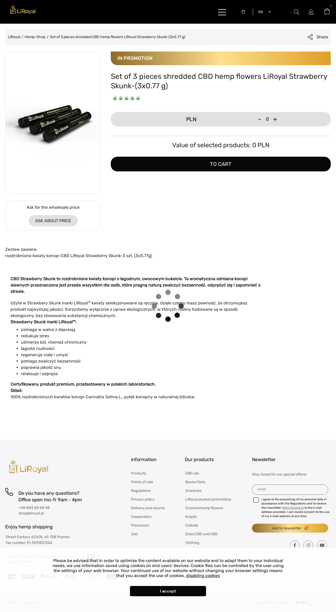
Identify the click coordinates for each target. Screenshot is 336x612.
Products (138, 473)
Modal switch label (296, 12)
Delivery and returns (148, 508)
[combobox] (245, 12)
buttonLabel (222, 12)
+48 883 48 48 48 (34, 508)
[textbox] (245, 12)
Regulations (141, 490)
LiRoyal (14, 37)
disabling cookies (203, 575)
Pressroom (140, 525)
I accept (168, 591)
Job (134, 534)
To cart (221, 164)
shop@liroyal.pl (31, 513)
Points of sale (142, 482)
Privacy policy (143, 499)
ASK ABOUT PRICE (53, 220)
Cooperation (141, 516)
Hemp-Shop (35, 37)
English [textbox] (259, 12)
